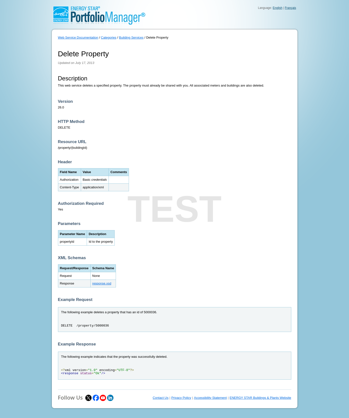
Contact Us (160, 398)
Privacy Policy (181, 398)
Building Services (131, 37)
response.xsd (101, 283)
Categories (108, 37)
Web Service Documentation (78, 37)
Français (290, 8)
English (277, 8)
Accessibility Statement (210, 398)
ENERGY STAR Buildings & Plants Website (260, 398)
